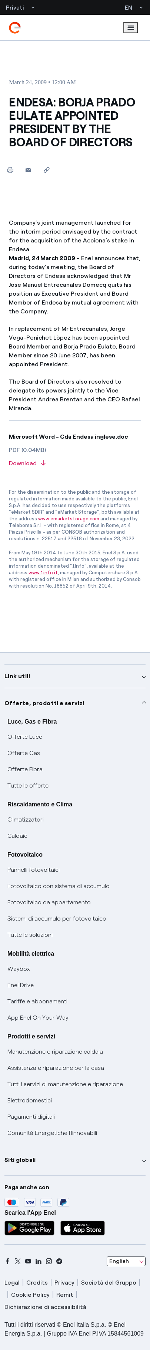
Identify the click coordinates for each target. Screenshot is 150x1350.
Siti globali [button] (20, 1159)
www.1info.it (43, 572)
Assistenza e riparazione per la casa (55, 1067)
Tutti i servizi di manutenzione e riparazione (65, 1084)
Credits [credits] (37, 1282)
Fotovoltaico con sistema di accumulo (58, 886)
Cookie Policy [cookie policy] (30, 1294)
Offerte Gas (23, 752)
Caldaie (17, 835)
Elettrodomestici (29, 1100)
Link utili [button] (17, 676)
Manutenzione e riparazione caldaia (55, 1051)
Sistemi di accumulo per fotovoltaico (56, 918)
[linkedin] (38, 1261)
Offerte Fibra (25, 769)
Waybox (18, 968)
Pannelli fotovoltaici (33, 869)
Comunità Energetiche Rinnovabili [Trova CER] (52, 1132)
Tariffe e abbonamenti (37, 1001)
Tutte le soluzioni (30, 934)
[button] (28, 169)
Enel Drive (20, 985)
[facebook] (7, 1261)
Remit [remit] (64, 1294)
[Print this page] (10, 169)
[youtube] (28, 1261)
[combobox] (126, 1261)
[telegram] (59, 1261)
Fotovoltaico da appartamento (49, 902)
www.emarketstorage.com (68, 518)
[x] (18, 1261)
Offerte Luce (24, 736)
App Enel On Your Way (38, 1017)
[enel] (15, 28)
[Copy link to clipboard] (46, 169)
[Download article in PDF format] (75, 463)
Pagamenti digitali (31, 1116)
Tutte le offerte (28, 785)
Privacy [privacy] (64, 1282)
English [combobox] (119, 1261)
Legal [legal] (12, 1282)
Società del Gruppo (108, 1282)
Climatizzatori (25, 819)
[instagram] (49, 1261)
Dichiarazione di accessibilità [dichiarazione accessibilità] (45, 1306)
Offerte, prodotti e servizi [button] (44, 703)
